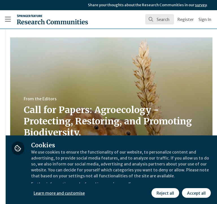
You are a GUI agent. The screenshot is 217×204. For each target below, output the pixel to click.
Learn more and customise (126, 179)
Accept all (145, 192)
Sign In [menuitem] (204, 19)
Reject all (114, 192)
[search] (159, 19)
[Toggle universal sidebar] (8, 19)
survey (201, 5)
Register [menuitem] (185, 19)
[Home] (40, 19)
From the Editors (106, 98)
